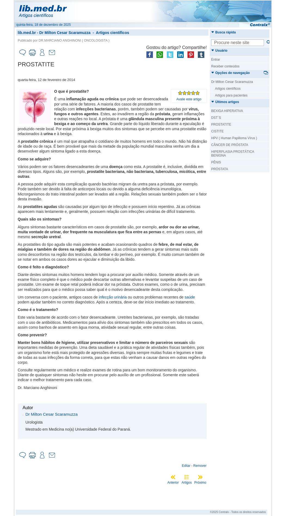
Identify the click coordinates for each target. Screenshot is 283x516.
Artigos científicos (112, 32)
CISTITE (217, 131)
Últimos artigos (225, 102)
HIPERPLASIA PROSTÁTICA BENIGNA (232, 153)
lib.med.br (27, 32)
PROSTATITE (221, 124)
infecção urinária (113, 297)
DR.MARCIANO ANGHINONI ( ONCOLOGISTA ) (74, 40)
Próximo (200, 482)
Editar (186, 466)
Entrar (215, 59)
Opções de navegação (230, 73)
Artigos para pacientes (231, 95)
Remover (200, 466)
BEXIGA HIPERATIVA (227, 111)
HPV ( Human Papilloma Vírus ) (234, 138)
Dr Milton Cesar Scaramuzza (64, 32)
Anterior (173, 482)
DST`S (216, 118)
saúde (189, 297)
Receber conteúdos (225, 66)
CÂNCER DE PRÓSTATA (229, 145)
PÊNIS (216, 162)
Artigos (187, 482)
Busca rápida (223, 32)
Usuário (219, 50)
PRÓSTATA (219, 169)
